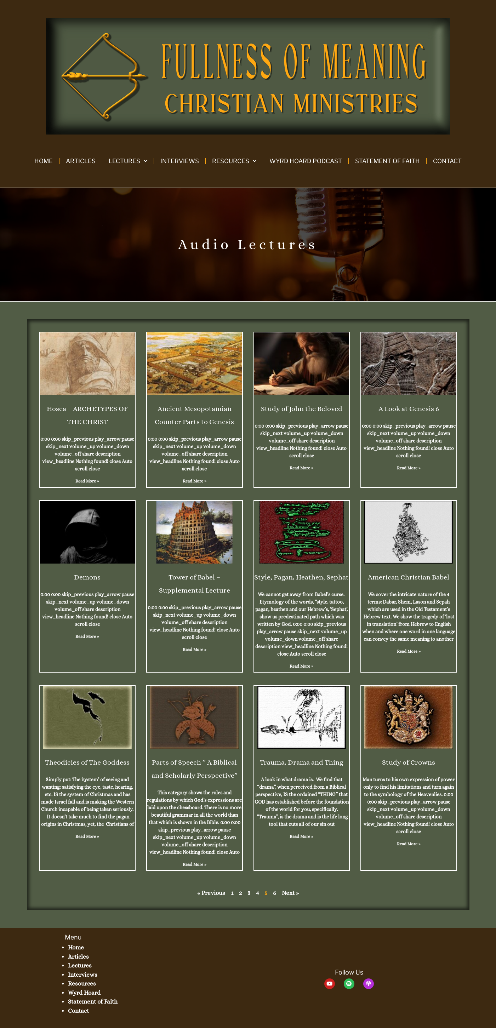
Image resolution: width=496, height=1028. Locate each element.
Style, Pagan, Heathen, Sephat (301, 577)
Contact (447, 161)
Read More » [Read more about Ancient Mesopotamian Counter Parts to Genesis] (194, 481)
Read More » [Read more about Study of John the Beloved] (301, 468)
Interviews (179, 161)
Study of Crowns (408, 762)
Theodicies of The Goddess (87, 762)
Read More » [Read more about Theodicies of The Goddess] (87, 836)
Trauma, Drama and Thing (301, 762)
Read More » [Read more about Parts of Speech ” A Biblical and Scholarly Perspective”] (194, 864)
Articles (81, 161)
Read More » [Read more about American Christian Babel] (409, 651)
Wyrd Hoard (84, 992)
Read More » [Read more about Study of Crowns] (409, 843)
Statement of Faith (387, 161)
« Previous (211, 893)
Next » (290, 893)
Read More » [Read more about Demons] (87, 636)
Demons (87, 577)
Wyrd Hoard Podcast (305, 161)
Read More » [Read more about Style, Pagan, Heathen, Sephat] (301, 666)
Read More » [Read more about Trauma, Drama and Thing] (301, 836)
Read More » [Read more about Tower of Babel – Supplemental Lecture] (194, 649)
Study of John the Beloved (301, 409)
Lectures (128, 161)
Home (43, 161)
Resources (234, 161)
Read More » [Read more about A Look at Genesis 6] (409, 468)
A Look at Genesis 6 (408, 409)
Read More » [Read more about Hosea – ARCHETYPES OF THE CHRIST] (87, 481)
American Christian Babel (408, 577)
